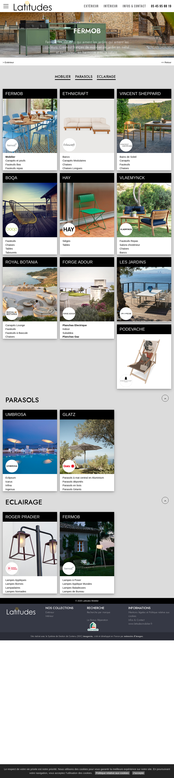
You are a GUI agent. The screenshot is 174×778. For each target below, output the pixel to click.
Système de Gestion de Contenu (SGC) (70, 636)
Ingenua (10, 489)
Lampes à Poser (72, 580)
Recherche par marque (98, 612)
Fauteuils (125, 164)
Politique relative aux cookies (112, 773)
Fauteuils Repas (129, 240)
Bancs (66, 156)
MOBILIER (63, 76)
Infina (8, 485)
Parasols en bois (72, 485)
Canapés (125, 160)
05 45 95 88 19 (161, 6)
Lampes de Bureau (73, 591)
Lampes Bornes (14, 583)
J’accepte (138, 773)
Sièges (66, 240)
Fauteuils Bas (13, 164)
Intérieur (111, 6)
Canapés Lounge (15, 325)
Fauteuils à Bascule (16, 332)
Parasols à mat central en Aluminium (83, 477)
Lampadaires (12, 587)
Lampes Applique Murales (77, 583)
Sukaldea (68, 332)
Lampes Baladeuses (74, 587)
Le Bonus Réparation (97, 620)
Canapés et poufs (15, 160)
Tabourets (11, 252)
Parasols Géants (72, 489)
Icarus (8, 481)
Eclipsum (10, 477)
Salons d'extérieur (130, 244)
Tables (9, 248)
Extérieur (91, 6)
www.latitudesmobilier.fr (140, 624)
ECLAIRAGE (106, 76)
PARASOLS (83, 76)
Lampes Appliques (15, 580)
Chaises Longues (72, 168)
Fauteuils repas (14, 168)
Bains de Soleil (128, 156)
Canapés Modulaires (74, 160)
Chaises (67, 164)
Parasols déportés (73, 481)
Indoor (66, 329)
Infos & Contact (134, 6)
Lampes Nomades (15, 591)
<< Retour (166, 62)
